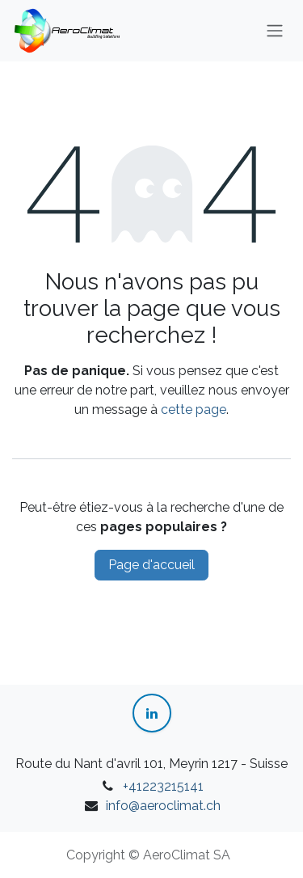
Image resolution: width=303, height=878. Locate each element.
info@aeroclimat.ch (163, 805)
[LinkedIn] (152, 713)
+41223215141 (163, 786)
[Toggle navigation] (275, 31)
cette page (193, 409)
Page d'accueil (151, 564)
